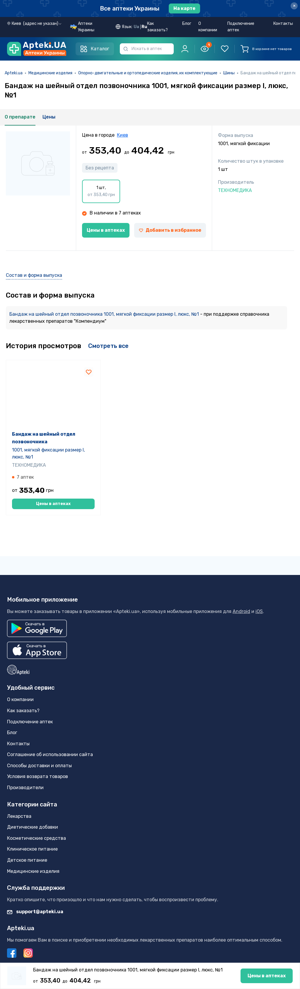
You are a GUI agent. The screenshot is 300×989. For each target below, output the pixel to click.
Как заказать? (157, 26)
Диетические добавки (32, 827)
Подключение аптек (240, 26)
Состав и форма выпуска (34, 275)
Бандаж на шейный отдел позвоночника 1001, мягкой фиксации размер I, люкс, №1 (104, 314)
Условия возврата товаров (37, 776)
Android (241, 611)
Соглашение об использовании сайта (50, 754)
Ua (136, 26)
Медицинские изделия (50, 73)
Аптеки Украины (86, 26)
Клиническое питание (32, 849)
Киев (122, 135)
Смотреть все (108, 345)
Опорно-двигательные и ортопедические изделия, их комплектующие (147, 73)
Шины (229, 73)
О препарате (20, 117)
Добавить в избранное (170, 230)
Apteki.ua (14, 73)
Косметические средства (36, 838)
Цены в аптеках (106, 230)
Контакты (283, 23)
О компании (207, 26)
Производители (25, 787)
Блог (186, 23)
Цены (48, 117)
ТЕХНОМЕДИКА (29, 489)
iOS (259, 611)
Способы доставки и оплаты (39, 765)
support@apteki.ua (35, 911)
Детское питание (27, 860)
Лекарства (19, 816)
